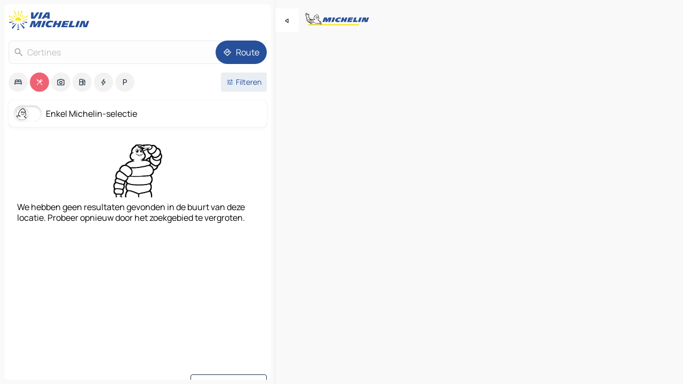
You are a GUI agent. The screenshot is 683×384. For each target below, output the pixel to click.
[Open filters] (244, 82)
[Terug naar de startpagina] (51, 20)
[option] (18, 82)
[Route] (241, 52)
